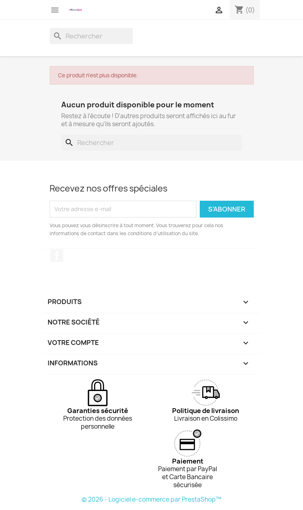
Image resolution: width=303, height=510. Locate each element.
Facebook (56, 255)
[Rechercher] (91, 36)
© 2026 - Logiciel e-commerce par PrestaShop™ (151, 499)
